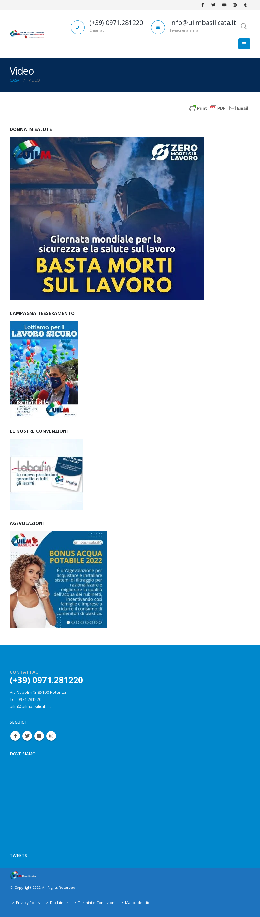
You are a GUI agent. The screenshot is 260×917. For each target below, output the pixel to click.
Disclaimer (59, 902)
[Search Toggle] (243, 26)
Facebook (15, 736)
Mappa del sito (138, 902)
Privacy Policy (28, 902)
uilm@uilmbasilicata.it (30, 706)
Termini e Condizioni (96, 902)
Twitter (27, 736)
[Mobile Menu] (244, 43)
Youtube (39, 736)
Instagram (51, 736)
